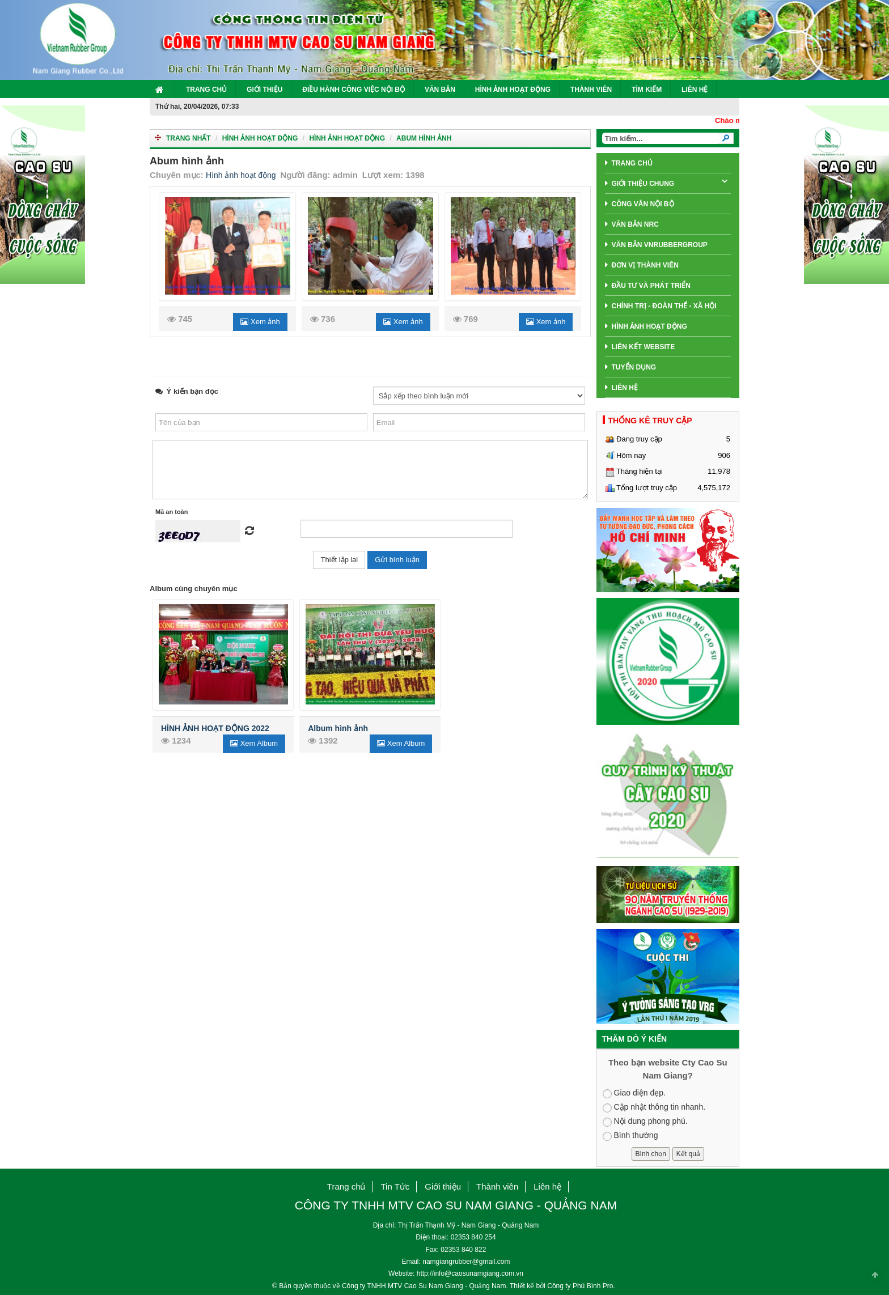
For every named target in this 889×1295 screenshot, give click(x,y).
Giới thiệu (264, 90)
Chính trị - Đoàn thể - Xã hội (664, 306)
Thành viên (591, 90)
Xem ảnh (260, 321)
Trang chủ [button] (346, 1186)
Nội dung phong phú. (645, 1121)
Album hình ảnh (338, 728)
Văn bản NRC (635, 224)
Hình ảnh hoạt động (513, 90)
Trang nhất (188, 138)
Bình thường (630, 1136)
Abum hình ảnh (423, 138)
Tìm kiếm (647, 90)
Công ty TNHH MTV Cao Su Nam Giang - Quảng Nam (424, 1286)
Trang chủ (206, 90)
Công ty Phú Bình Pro (580, 1286)
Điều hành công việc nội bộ (353, 90)
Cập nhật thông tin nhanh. (654, 1107)
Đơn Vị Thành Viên (645, 265)
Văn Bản (440, 90)
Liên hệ (694, 90)
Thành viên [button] (497, 1186)
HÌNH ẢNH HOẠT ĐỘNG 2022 (215, 728)
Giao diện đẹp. (634, 1093)
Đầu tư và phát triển (651, 286)
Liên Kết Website (643, 347)
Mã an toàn (171, 511)
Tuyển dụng (634, 367)
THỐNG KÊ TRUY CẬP (650, 420)
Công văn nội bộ (643, 204)
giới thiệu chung (643, 184)
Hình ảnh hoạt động (260, 138)
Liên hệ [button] (547, 1186)
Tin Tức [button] (395, 1186)
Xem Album (254, 743)
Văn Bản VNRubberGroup (660, 245)
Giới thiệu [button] (443, 1186)
